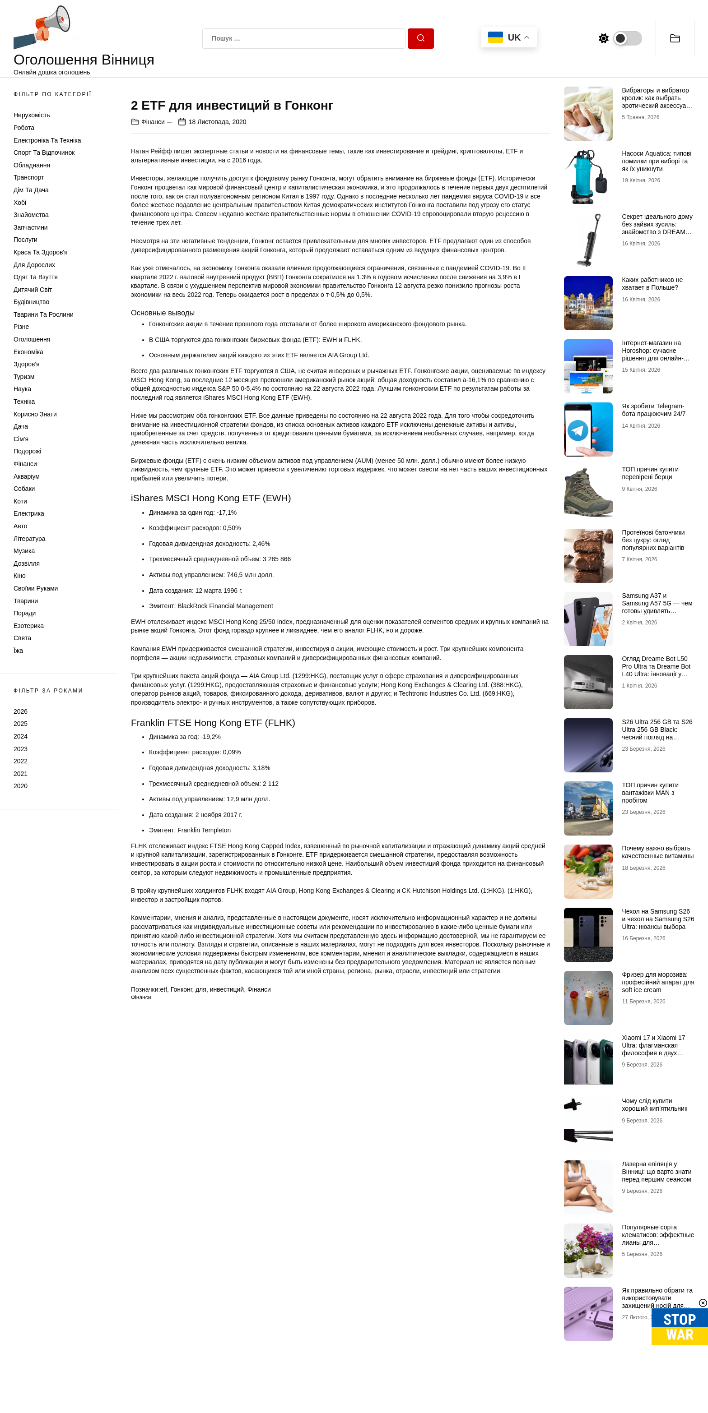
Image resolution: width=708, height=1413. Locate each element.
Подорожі (27, 451)
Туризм (24, 376)
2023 (21, 749)
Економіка (28, 352)
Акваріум (27, 476)
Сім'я (21, 439)
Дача (21, 426)
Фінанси (25, 463)
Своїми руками (36, 588)
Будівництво (31, 301)
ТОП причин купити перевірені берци (650, 473)
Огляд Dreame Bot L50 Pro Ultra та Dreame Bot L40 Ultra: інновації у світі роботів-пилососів (656, 670)
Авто (21, 526)
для (201, 1224)
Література (30, 538)
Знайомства (31, 214)
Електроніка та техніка (47, 140)
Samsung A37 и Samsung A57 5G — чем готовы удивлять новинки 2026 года (657, 607)
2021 (21, 773)
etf (163, 1224)
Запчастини (31, 227)
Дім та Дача (31, 190)
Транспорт (29, 177)
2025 (21, 723)
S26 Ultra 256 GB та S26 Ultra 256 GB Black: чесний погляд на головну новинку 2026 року (657, 737)
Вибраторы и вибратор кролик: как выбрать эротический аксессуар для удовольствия (655, 101)
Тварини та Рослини (44, 314)
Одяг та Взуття (36, 277)
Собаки (24, 488)
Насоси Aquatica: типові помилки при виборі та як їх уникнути (656, 161)
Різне (21, 326)
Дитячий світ (33, 289)
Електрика (29, 513)
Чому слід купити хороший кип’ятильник (654, 1104)
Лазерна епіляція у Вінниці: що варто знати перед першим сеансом (656, 1171)
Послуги (25, 239)
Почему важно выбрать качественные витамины (658, 852)
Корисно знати (35, 414)
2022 (21, 761)
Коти (20, 501)
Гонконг (181, 1224)
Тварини (26, 601)
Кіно (20, 575)
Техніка (24, 401)
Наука (22, 388)
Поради (25, 613)
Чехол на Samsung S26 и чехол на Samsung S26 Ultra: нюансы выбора (658, 919)
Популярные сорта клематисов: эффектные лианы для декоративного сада (658, 1238)
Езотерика (29, 625)
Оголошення (32, 339)
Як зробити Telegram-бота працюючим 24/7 (653, 409)
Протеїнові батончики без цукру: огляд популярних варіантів (653, 540)
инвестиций (227, 1224)
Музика (24, 550)
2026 (21, 711)
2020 (21, 786)
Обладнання (32, 165)
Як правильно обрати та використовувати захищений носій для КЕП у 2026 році (657, 1301)
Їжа (18, 650)
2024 (21, 736)
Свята (22, 638)
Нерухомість (32, 115)
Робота (24, 127)
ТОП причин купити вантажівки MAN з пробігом (650, 792)
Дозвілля (27, 563)
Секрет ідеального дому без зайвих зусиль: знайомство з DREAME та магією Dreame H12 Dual (657, 231)
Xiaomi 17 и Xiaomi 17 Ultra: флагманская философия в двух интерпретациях (653, 1049)
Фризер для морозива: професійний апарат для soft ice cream (658, 982)
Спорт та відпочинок (44, 152)
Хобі (20, 202)
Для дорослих (34, 264)
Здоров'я (27, 364)
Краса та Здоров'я (41, 252)
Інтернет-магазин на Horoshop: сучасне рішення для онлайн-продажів (652, 354)
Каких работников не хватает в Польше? (652, 283)
